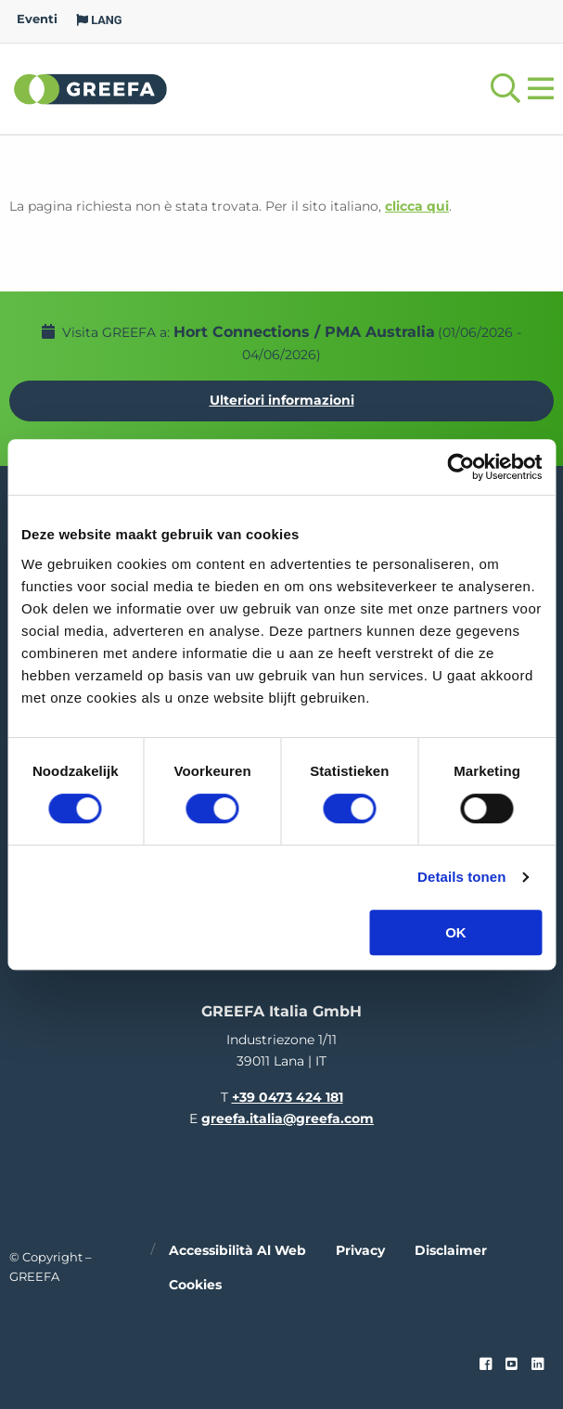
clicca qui (417, 206)
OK (456, 932)
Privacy (360, 1250)
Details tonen (461, 877)
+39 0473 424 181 (287, 1097)
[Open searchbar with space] (505, 88)
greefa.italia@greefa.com (287, 1118)
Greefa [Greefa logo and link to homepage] (91, 88)
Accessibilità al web (237, 1250)
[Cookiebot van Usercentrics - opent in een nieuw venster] (460, 467)
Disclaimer (451, 1250)
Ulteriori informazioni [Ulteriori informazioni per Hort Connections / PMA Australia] (282, 400)
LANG (99, 20)
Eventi (37, 19)
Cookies (195, 1284)
